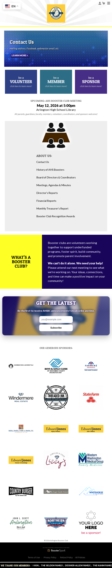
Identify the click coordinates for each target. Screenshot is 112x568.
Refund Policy (66, 557)
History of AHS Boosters (50, 169)
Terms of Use (34, 557)
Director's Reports (47, 192)
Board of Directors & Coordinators (56, 177)
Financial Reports (46, 200)
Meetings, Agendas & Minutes (53, 185)
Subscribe (56, 328)
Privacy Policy (50, 557)
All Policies (80, 557)
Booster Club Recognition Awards (55, 216)
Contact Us (42, 161)
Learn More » (20, 55)
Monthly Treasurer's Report (52, 208)
